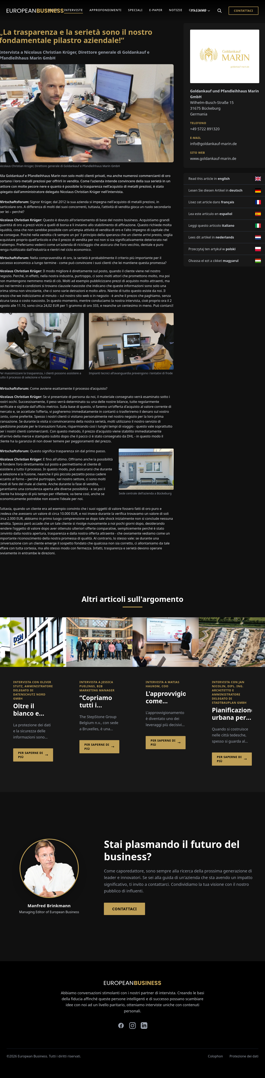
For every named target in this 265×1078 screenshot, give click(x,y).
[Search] (219, 10)
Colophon (215, 1056)
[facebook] (121, 1025)
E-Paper (155, 10)
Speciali (135, 10)
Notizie (175, 10)
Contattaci (243, 11)
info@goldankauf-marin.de (213, 143)
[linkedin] (144, 1025)
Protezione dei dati (243, 1056)
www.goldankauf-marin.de (213, 158)
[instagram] (132, 1025)
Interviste (73, 10)
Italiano (200, 11)
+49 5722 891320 (205, 128)
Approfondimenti (105, 10)
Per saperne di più (33, 755)
